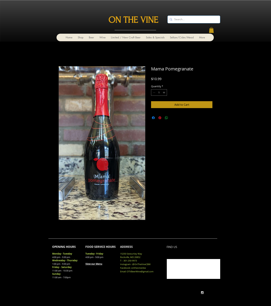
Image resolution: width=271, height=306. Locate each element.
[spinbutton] (159, 92)
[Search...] (193, 19)
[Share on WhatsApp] (166, 118)
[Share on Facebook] (153, 118)
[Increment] (164, 92)
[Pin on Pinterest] (160, 118)
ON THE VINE (133, 20)
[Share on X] (173, 118)
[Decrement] (154, 92)
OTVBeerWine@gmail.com (140, 271)
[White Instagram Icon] (202, 292)
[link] (211, 30)
